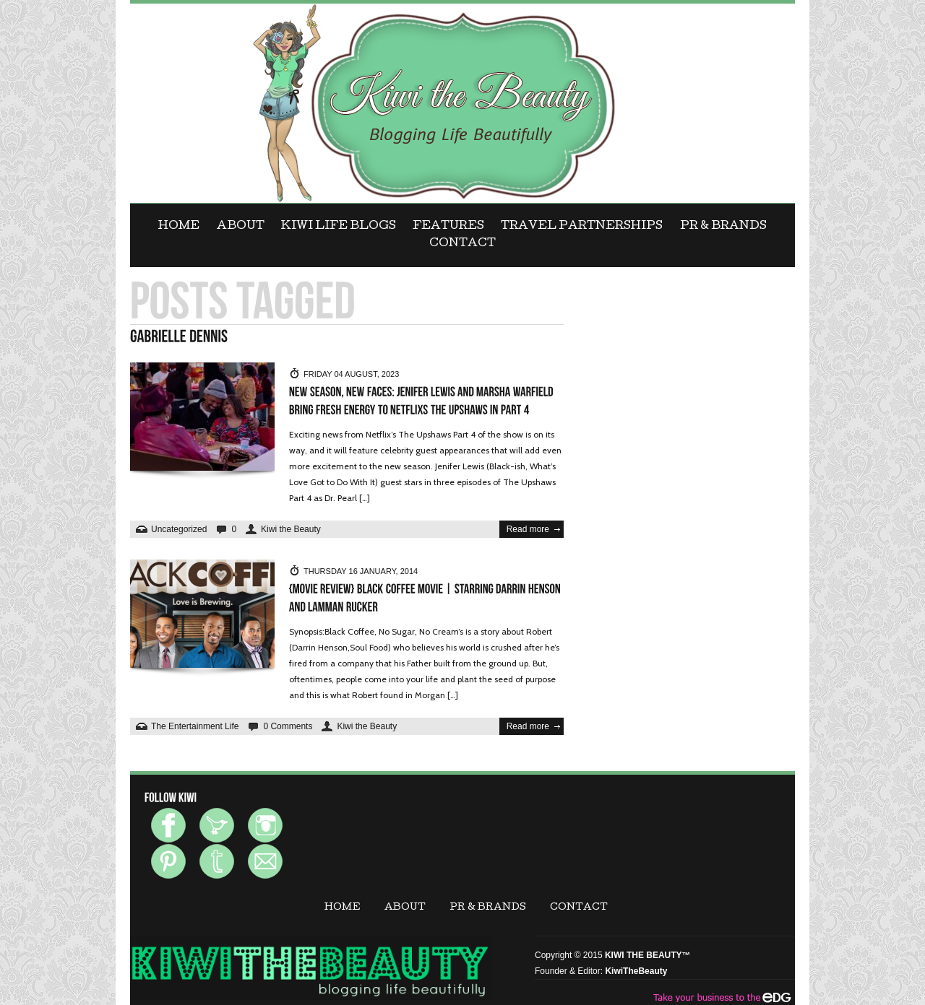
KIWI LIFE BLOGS (338, 226)
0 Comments (287, 726)
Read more (528, 529)
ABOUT (240, 226)
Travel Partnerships (582, 226)
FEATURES (448, 226)
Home (178, 226)
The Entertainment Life (194, 726)
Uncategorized (179, 529)
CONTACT (462, 244)
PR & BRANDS (723, 226)
